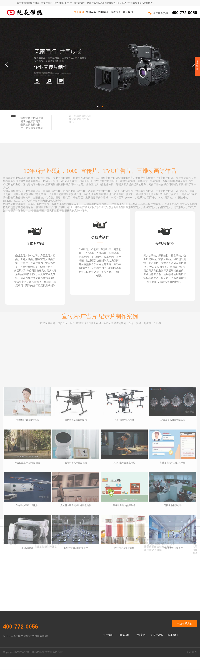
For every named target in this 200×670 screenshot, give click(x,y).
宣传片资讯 (116, 14)
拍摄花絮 (91, 12)
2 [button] (102, 106)
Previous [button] (6, 64)
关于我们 (79, 12)
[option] (100, 64)
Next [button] (193, 64)
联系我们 (128, 12)
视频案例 (103, 12)
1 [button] (97, 106)
